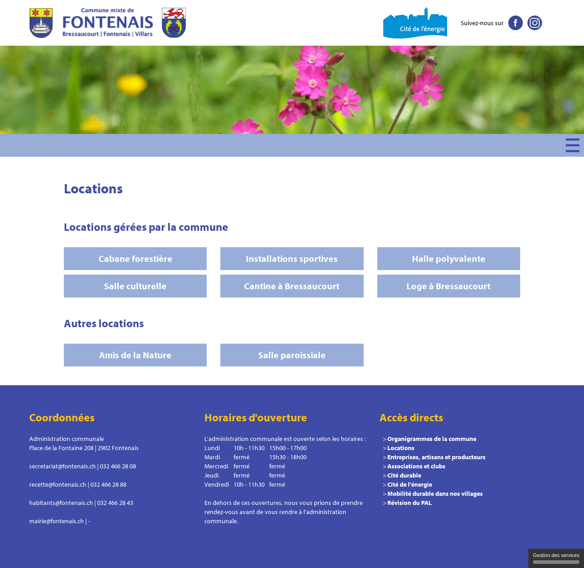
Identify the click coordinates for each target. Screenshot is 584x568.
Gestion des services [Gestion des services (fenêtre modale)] (556, 558)
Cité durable (404, 475)
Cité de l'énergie (409, 484)
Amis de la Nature (135, 355)
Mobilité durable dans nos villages (435, 493)
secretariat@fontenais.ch (62, 466)
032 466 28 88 (108, 484)
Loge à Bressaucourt (448, 286)
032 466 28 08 (118, 466)
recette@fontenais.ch (57, 484)
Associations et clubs (416, 466)
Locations (400, 448)
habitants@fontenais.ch (61, 503)
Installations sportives (292, 258)
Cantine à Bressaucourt (291, 286)
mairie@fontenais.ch (56, 521)
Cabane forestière (135, 258)
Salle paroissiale (292, 355)
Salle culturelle (135, 286)
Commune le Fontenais (109, 23)
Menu (572, 145)
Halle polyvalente (448, 258)
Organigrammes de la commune (431, 439)
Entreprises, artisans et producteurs (436, 457)
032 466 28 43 (115, 503)
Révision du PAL (409, 503)
